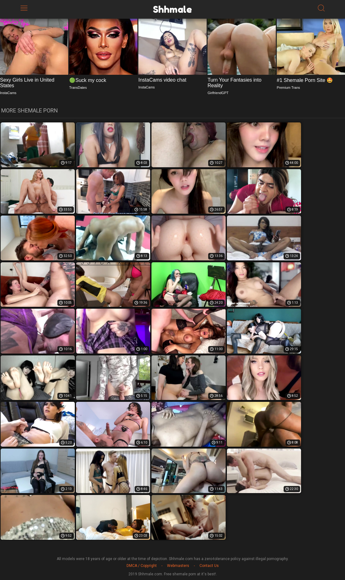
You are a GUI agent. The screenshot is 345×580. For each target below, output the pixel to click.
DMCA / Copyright (142, 565)
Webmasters (178, 565)
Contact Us (209, 565)
